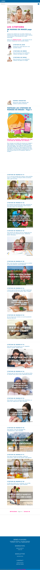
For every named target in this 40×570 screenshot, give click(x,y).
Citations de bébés (20, 51)
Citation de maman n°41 (15, 288)
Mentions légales (20, 564)
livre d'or (20, 549)
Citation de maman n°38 (15, 202)
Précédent (13, 511)
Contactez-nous (20, 562)
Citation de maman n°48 (15, 481)
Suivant (27, 511)
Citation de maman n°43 (15, 344)
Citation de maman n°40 (15, 261)
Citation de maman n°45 (15, 398)
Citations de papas (20, 57)
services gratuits (20, 548)
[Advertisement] (20, 71)
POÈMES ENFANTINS (19, 100)
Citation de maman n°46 (15, 427)
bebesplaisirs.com (26, 542)
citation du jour (17, 39)
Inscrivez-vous (20, 556)
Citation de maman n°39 (15, 230)
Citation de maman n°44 (15, 371)
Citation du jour (19, 44)
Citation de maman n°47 (15, 454)
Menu (3, 1)
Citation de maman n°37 (15, 174)
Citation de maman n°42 (15, 315)
